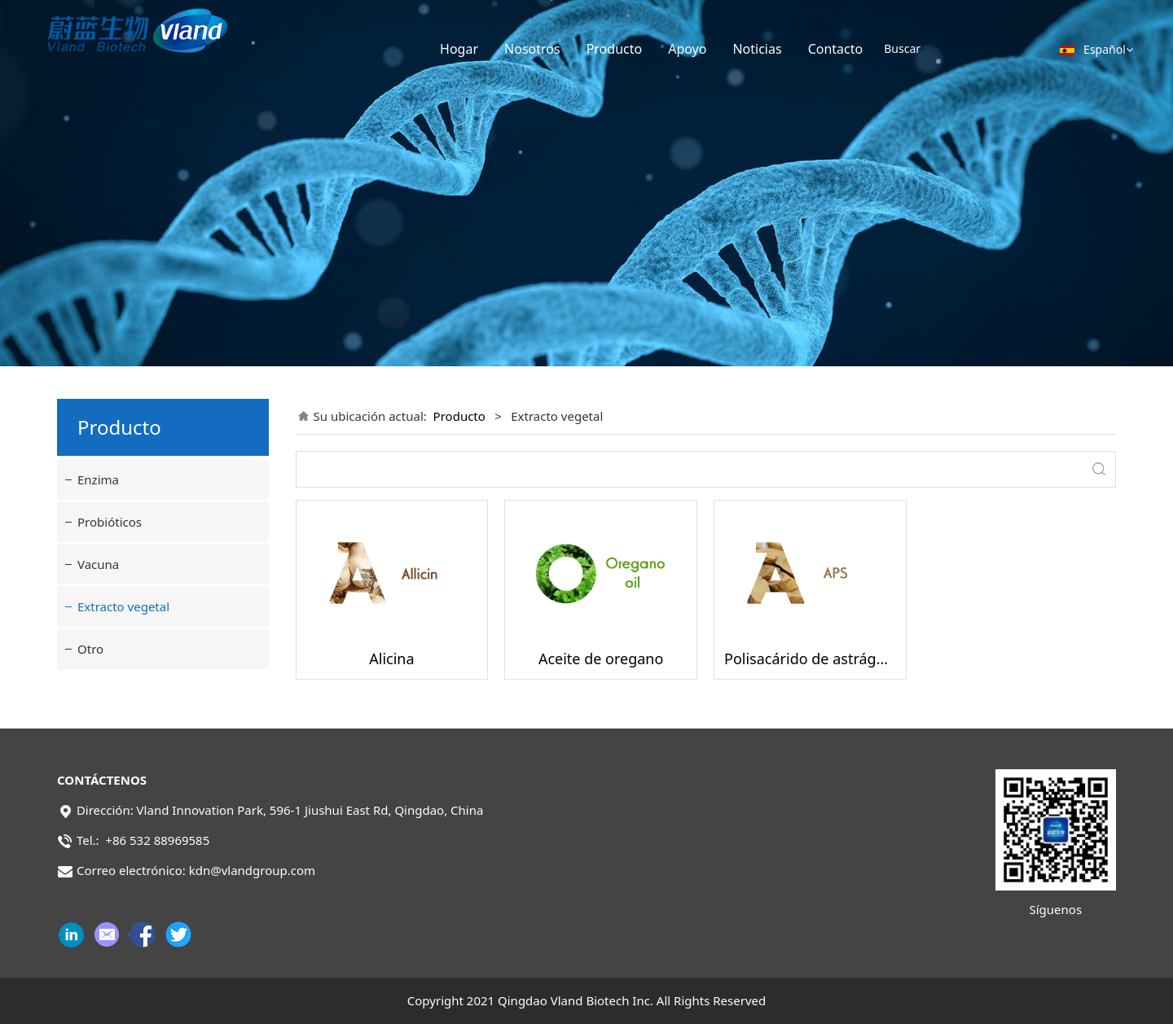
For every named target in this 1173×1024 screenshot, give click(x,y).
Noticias (756, 49)
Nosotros (532, 49)
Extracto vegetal (123, 606)
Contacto (835, 49)
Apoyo (687, 49)
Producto (614, 49)
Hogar (459, 49)
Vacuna (98, 564)
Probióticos (109, 522)
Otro (90, 649)
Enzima (98, 479)
